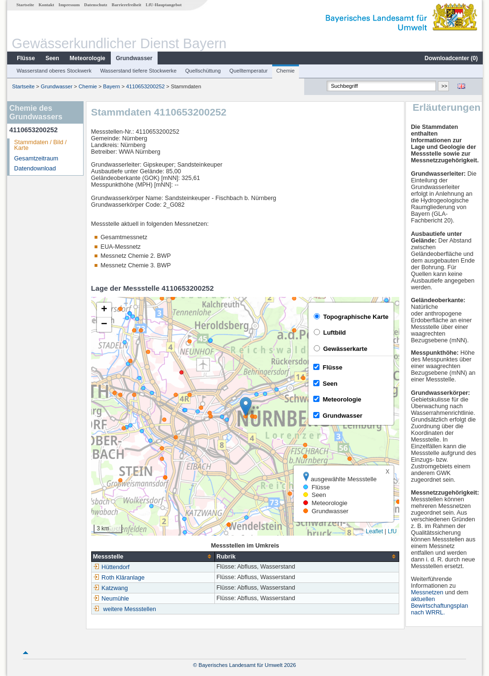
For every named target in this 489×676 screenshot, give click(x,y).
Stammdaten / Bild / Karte (40, 145)
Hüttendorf (111, 567)
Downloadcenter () (450, 58)
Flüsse (25, 58)
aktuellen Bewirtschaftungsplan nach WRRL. (439, 606)
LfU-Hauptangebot (163, 4)
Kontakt (46, 4)
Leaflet (374, 531)
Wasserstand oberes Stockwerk (53, 71)
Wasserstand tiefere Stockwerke (138, 71)
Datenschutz (95, 4)
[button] (245, 406)
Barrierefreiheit (126, 4)
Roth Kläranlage (118, 577)
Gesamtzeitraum (36, 158)
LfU (391, 531)
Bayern (111, 86)
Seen (52, 58)
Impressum (68, 4)
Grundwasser (134, 58)
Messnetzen (427, 592)
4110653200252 (145, 86)
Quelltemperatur (248, 71)
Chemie (285, 71)
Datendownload (35, 168)
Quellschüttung (203, 71)
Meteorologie (87, 58)
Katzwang (110, 588)
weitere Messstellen (129, 609)
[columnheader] (152, 556)
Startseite (24, 4)
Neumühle (110, 598)
